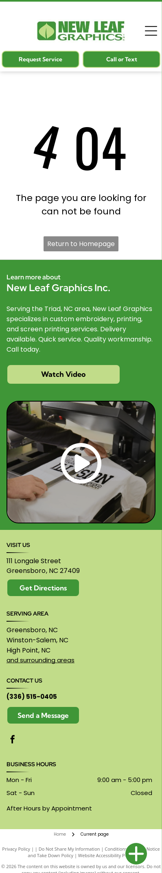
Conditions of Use (123, 849)
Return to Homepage (81, 244)
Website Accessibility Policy (106, 855)
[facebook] (13, 740)
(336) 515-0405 (32, 696)
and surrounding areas (40, 660)
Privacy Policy (16, 849)
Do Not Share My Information (69, 849)
